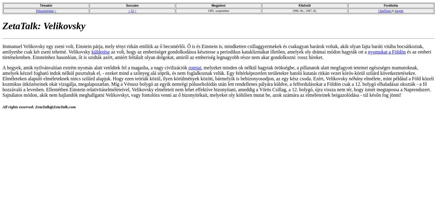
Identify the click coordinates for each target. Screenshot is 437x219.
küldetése (100, 51)
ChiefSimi (385, 10)
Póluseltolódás (45, 10)
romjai (194, 67)
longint (399, 10)
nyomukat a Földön (387, 51)
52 (132, 10)
